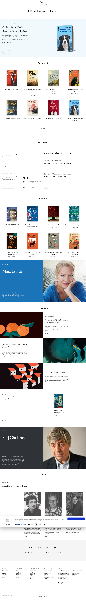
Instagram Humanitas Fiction (63, 575)
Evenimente (47, 15)
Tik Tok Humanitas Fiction (63, 577)
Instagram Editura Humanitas (64, 572)
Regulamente (74, 574)
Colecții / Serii (56, 15)
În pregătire (40, 15)
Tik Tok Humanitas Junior (63, 583)
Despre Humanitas (47, 575)
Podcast (45, 572)
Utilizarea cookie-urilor (76, 572)
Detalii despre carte (7, 42)
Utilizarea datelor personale (77, 570)
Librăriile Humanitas (48, 570)
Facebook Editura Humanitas (63, 570)
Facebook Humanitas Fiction (63, 574)
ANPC (73, 575)
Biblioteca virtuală (47, 573)
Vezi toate (43, 128)
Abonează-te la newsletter (29, 187)
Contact (45, 578)
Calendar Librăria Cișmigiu (8, 187)
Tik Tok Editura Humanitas (63, 573)
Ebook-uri (46, 574)
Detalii (46, 333)
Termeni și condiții (75, 573)
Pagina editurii (24, 15)
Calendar (46, 187)
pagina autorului (6, 444)
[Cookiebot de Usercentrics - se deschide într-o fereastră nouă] (8, 598)
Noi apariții (32, 15)
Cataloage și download (48, 577)
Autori (63, 15)
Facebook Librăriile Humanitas (61, 579)
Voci (31, 578)
